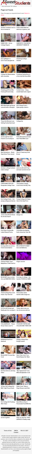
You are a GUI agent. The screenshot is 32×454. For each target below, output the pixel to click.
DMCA (16, 430)
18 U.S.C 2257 (24, 430)
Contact (16, 432)
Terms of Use (8, 430)
